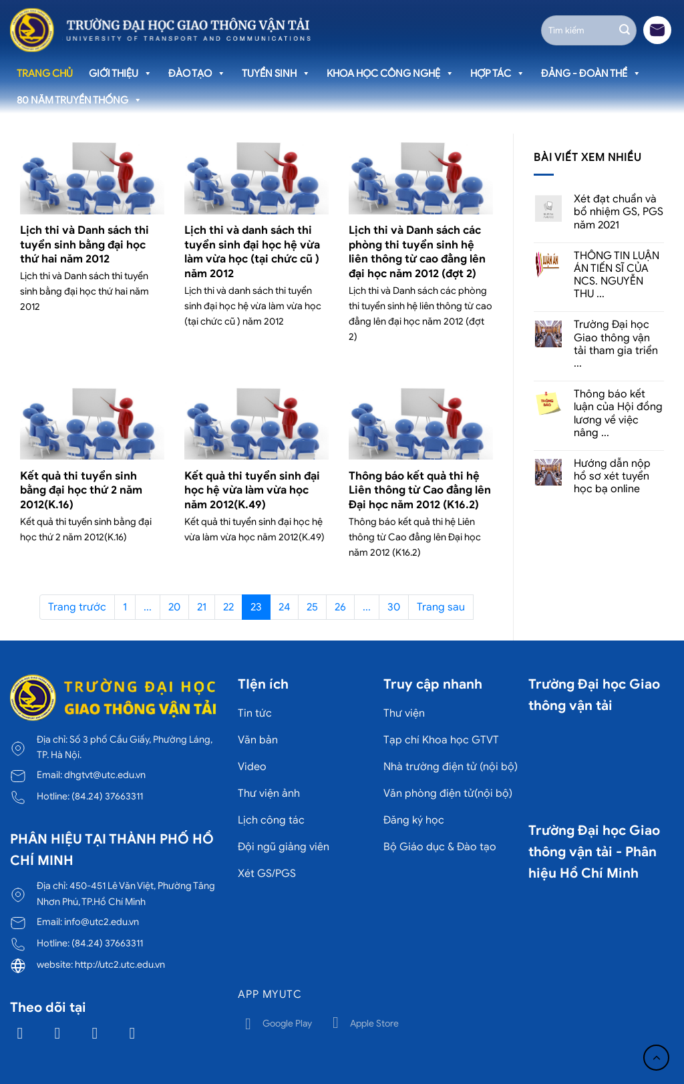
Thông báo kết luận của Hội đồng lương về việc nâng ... (618, 413)
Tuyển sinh (276, 73)
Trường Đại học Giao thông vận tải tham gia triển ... (616, 344)
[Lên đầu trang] (656, 1058)
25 (312, 607)
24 (284, 607)
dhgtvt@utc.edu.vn (105, 775)
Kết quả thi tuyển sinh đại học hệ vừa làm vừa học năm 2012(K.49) (252, 490)
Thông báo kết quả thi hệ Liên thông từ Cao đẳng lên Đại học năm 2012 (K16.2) (420, 490)
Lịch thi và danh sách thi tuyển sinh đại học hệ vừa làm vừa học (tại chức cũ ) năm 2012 (252, 252)
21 (201, 607)
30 (393, 607)
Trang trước (77, 607)
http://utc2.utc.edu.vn (120, 964)
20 (174, 607)
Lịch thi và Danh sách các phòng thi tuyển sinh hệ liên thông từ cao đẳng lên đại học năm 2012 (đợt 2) (417, 252)
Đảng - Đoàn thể (591, 73)
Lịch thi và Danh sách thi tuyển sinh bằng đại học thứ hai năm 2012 (84, 244)
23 (256, 607)
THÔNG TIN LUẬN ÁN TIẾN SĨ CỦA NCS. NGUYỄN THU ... (616, 275)
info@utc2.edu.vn (101, 922)
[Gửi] (624, 30)
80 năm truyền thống (79, 100)
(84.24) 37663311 (107, 796)
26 (340, 607)
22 (228, 607)
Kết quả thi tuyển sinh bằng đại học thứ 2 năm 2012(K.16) (81, 490)
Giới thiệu (120, 73)
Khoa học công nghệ (390, 73)
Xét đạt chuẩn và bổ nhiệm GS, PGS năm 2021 (618, 212)
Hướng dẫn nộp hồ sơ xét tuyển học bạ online (612, 477)
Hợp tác (497, 73)
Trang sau (441, 607)
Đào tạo (197, 73)
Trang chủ (45, 73)
